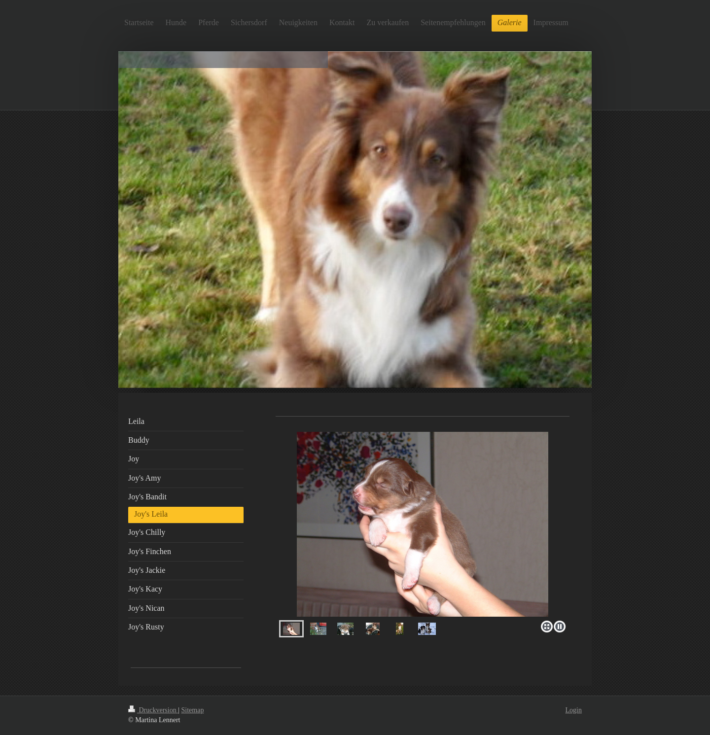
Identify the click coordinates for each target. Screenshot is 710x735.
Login (574, 710)
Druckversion (153, 710)
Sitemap (192, 710)
